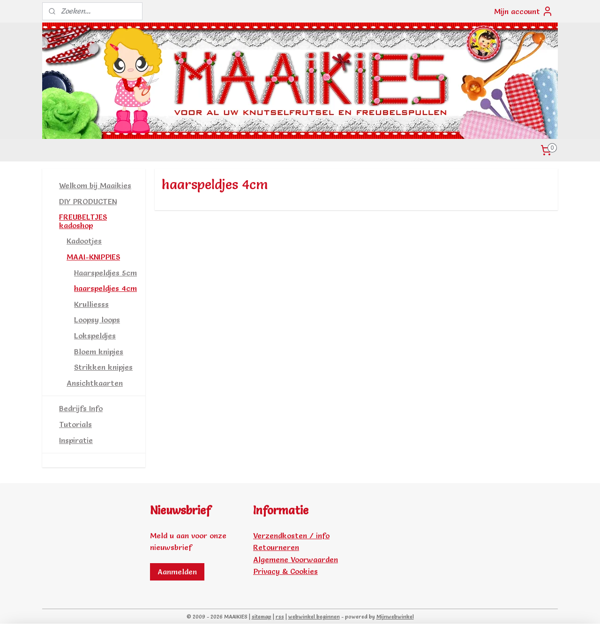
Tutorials (75, 424)
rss (280, 616)
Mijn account (523, 11)
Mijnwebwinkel (395, 616)
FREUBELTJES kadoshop (83, 221)
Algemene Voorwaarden (295, 559)
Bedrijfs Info (81, 408)
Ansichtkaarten (95, 383)
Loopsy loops (97, 319)
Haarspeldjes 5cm (105, 272)
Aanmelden (177, 571)
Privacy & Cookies (285, 571)
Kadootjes (84, 240)
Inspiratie (76, 440)
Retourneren (276, 547)
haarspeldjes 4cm (105, 288)
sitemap (261, 616)
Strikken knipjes (103, 367)
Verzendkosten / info (291, 535)
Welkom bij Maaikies (95, 185)
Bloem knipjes (98, 351)
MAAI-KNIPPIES (93, 256)
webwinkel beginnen (314, 616)
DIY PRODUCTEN (88, 201)
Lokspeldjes (95, 335)
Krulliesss (91, 304)
